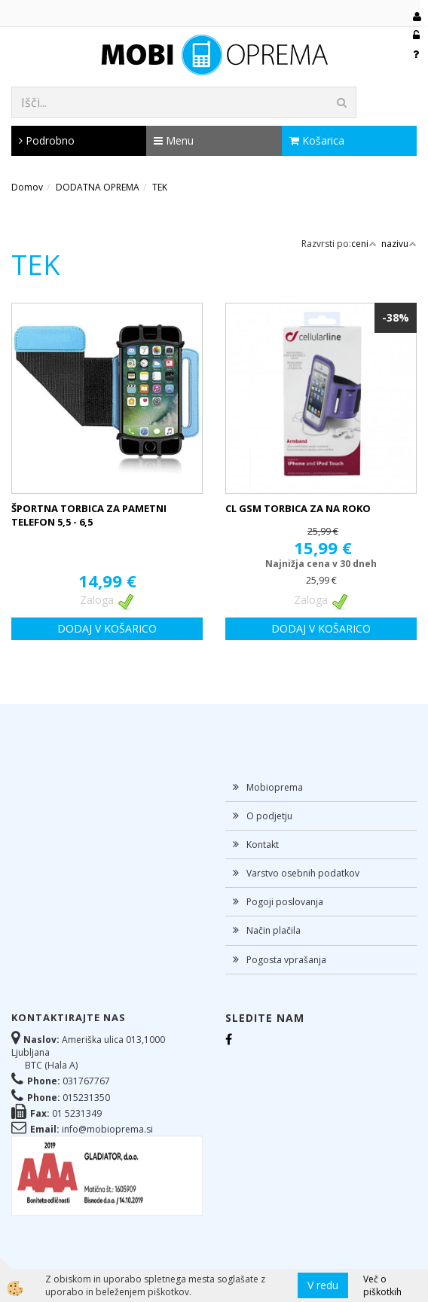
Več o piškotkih (382, 1285)
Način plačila (273, 930)
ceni (364, 243)
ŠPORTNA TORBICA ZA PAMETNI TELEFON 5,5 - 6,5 (89, 515)
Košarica (316, 140)
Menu (174, 140)
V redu (322, 1285)
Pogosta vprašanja (286, 959)
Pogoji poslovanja (284, 901)
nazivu (399, 243)
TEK (159, 187)
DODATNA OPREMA (97, 187)
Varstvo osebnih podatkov (302, 873)
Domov (27, 187)
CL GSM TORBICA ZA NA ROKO (298, 508)
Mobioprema (274, 787)
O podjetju (269, 816)
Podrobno (47, 140)
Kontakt (262, 844)
